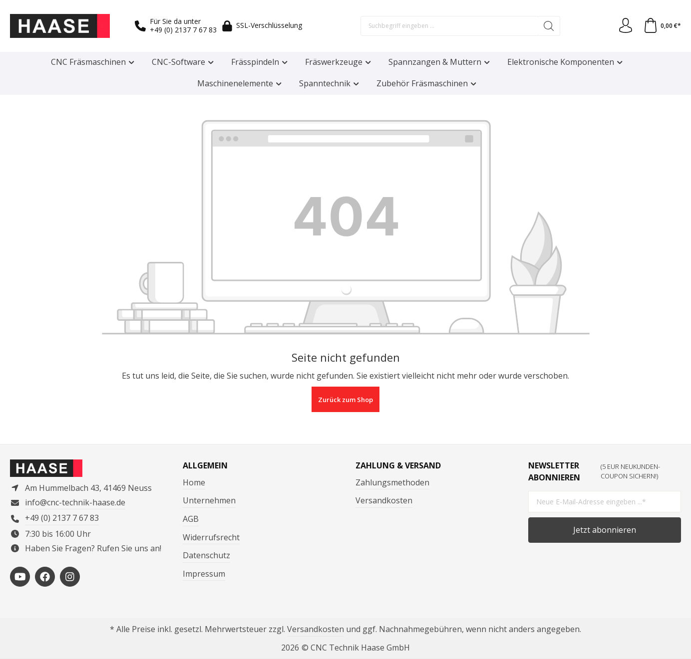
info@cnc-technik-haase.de (75, 502)
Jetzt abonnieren (604, 529)
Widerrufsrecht (211, 537)
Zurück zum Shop (345, 399)
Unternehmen (209, 500)
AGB (191, 518)
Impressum (204, 573)
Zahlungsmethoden (392, 482)
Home (194, 482)
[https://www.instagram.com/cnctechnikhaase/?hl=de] (70, 577)
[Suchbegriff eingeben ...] (449, 26)
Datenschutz (206, 555)
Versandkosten (383, 500)
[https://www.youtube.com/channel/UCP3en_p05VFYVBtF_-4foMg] (20, 577)
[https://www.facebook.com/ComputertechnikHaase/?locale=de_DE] (45, 577)
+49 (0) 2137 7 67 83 (183, 29)
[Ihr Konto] (625, 26)
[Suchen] (549, 26)
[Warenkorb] (662, 26)
